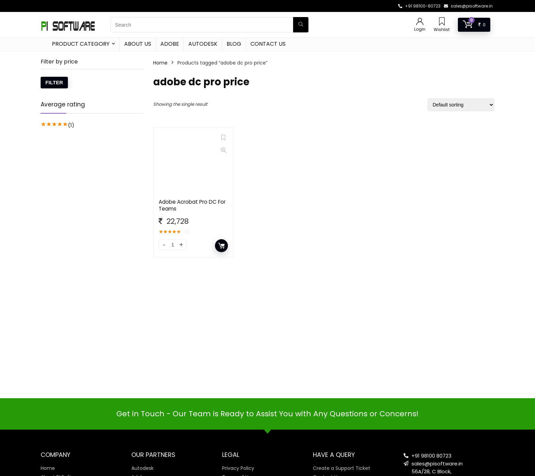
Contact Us (268, 44)
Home (160, 62)
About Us (137, 44)
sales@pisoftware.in (472, 6)
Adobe (169, 44)
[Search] (300, 24)
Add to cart (221, 246)
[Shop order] (461, 104)
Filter (54, 82)
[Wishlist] (442, 22)
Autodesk (202, 44)
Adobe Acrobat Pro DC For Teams (192, 205)
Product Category (81, 44)
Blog (234, 44)
